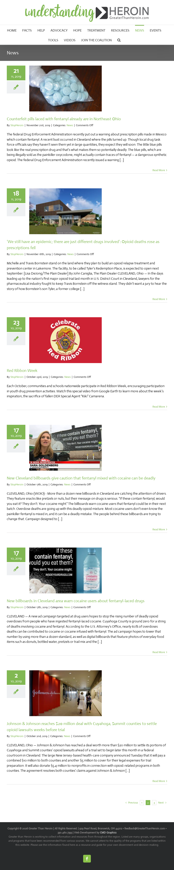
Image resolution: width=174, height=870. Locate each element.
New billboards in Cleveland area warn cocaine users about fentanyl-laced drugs (76, 600)
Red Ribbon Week (22, 370)
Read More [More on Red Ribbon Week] (158, 406)
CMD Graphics (108, 832)
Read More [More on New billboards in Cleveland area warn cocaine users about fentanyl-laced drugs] (158, 652)
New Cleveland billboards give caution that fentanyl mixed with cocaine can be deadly (81, 478)
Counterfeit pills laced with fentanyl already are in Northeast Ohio (64, 118)
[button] (119, 39)
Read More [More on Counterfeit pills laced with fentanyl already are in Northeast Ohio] (158, 170)
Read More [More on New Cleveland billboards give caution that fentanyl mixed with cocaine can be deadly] (158, 529)
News (70, 125)
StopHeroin (17, 125)
